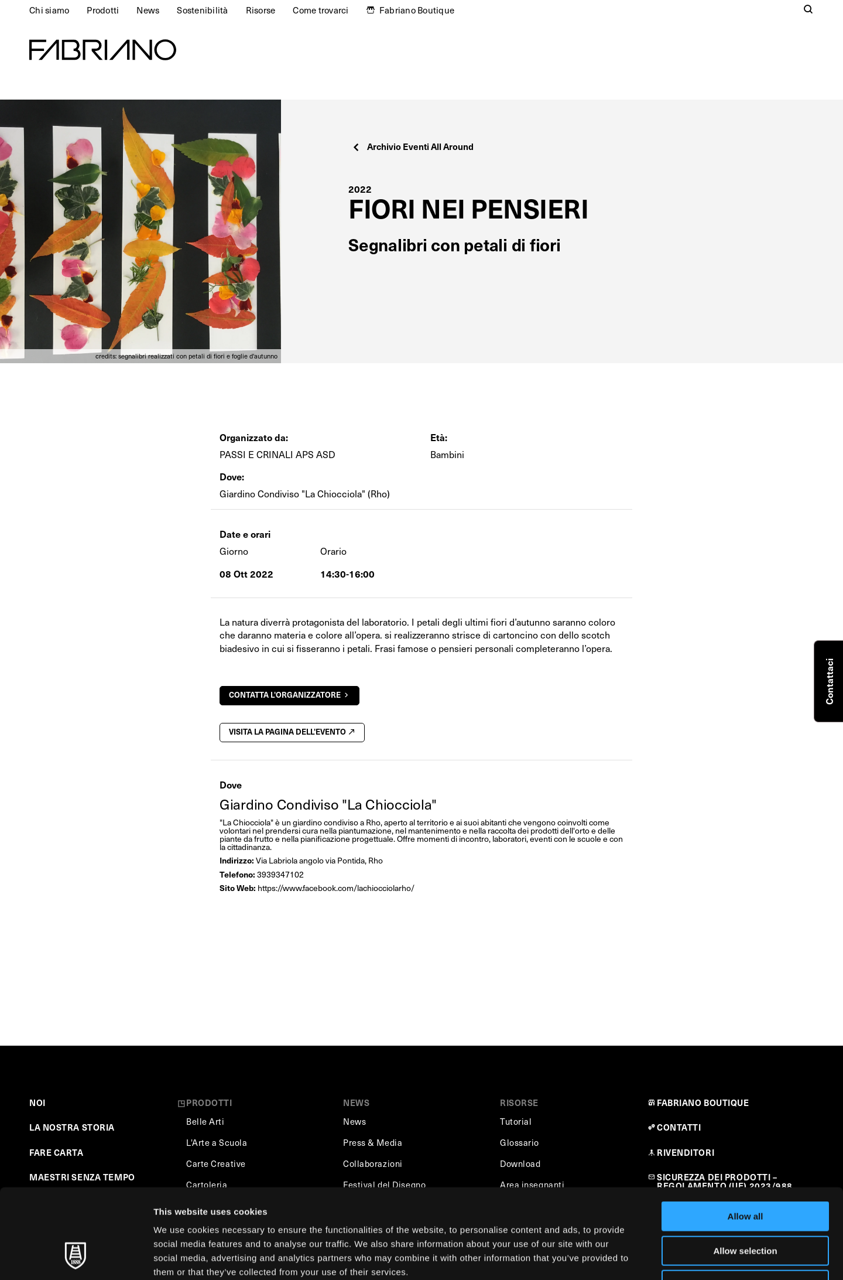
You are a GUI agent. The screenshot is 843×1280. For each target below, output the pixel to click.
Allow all (745, 1137)
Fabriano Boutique (416, 10)
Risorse (261, 10)
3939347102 (280, 874)
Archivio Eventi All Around (412, 146)
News (147, 10)
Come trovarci (320, 10)
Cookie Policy (535, 1206)
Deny (745, 1205)
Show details (614, 1257)
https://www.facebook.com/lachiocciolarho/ (336, 887)
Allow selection (745, 1171)
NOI (37, 1102)
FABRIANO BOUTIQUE (703, 1102)
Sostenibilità (202, 10)
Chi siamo (49, 10)
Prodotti (103, 10)
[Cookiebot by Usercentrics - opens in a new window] (76, 1257)
